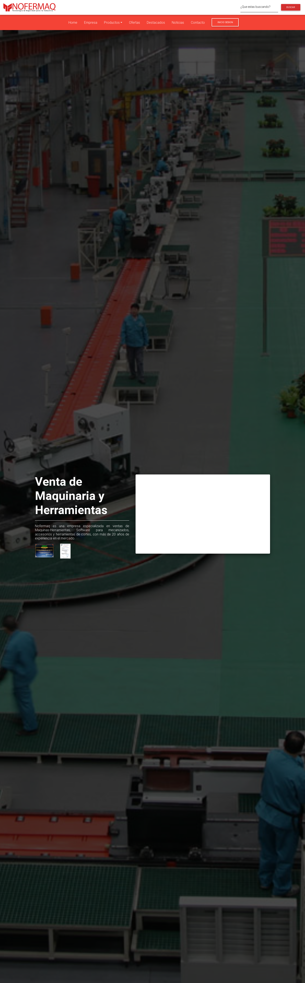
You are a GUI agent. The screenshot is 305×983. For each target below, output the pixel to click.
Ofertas (134, 22)
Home (72, 22)
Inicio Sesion (225, 22)
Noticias (178, 22)
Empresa (90, 22)
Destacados (156, 22)
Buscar (290, 7)
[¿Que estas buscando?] (259, 7)
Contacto (198, 22)
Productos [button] (112, 22)
